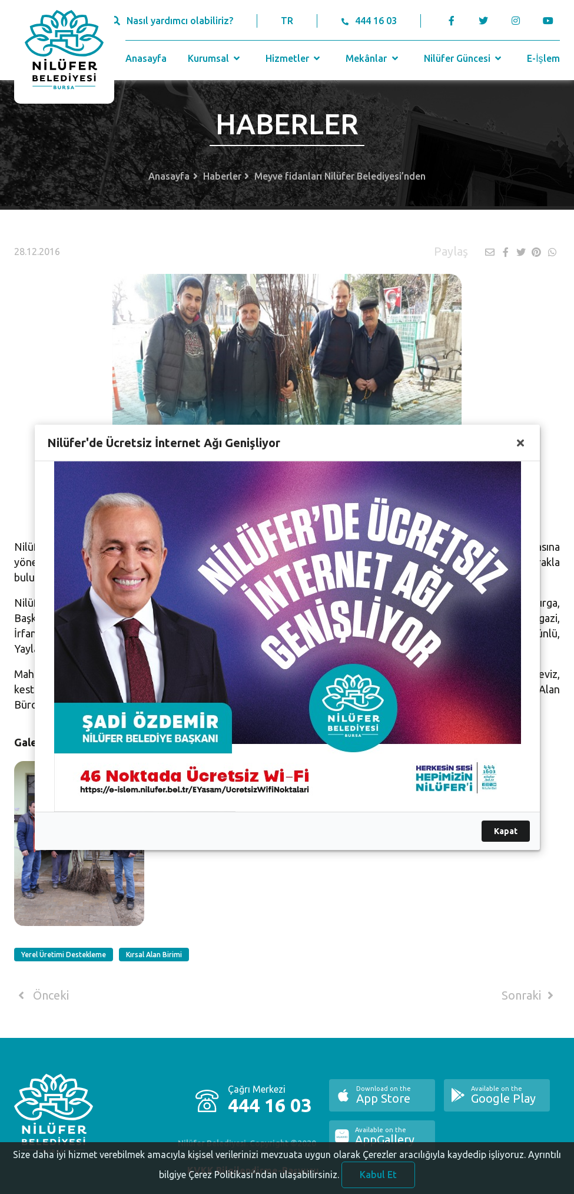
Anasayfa (146, 58)
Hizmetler (294, 58)
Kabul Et (378, 1180)
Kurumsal (215, 58)
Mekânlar (373, 58)
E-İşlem (543, 58)
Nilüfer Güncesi (464, 58)
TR (287, 20)
